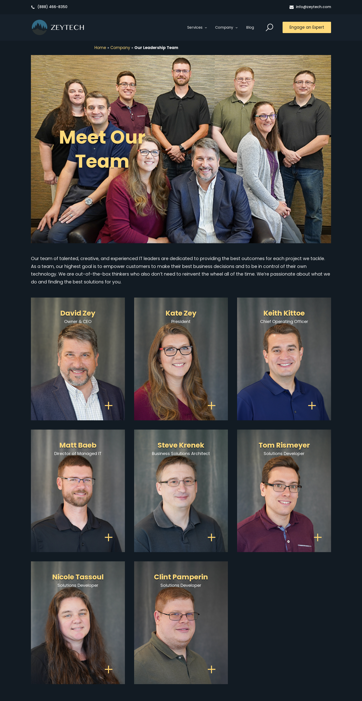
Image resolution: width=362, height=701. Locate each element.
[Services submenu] (206, 27)
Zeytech (67, 27)
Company (120, 47)
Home (100, 47)
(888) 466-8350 (52, 6)
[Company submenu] (236, 27)
